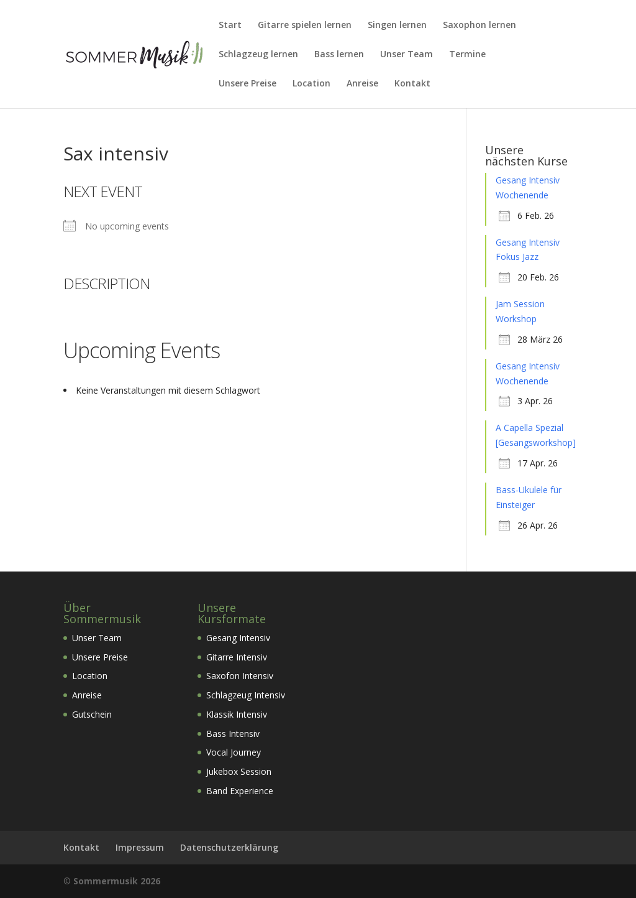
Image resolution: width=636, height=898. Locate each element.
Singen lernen (397, 25)
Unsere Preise (247, 84)
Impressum (140, 847)
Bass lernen (339, 55)
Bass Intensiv (233, 733)
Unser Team (406, 55)
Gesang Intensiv (238, 638)
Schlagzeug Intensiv (245, 695)
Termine (467, 55)
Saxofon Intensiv (239, 676)
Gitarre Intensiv (236, 657)
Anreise (362, 84)
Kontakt (412, 84)
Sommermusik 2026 (116, 881)
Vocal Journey (233, 752)
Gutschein (92, 714)
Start (230, 25)
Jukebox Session (238, 771)
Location (311, 84)
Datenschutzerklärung (229, 847)
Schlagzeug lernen (258, 55)
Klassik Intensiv (236, 714)
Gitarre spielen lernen (305, 25)
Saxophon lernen (479, 25)
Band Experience (239, 791)
